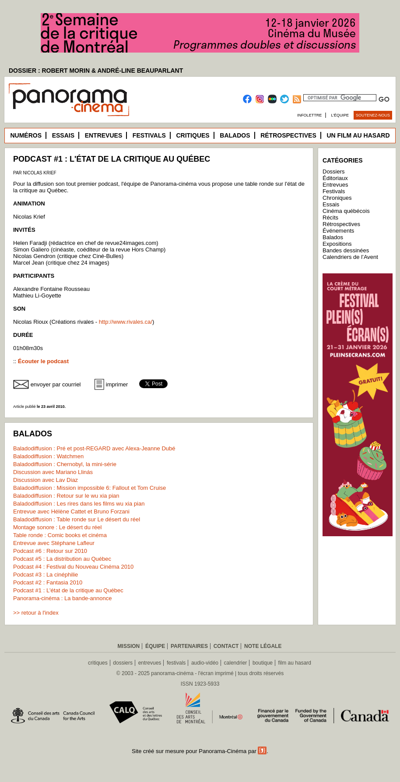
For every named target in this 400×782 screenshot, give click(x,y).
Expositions (337, 244)
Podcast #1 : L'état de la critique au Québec (68, 590)
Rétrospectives (288, 135)
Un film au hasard (357, 135)
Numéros (26, 135)
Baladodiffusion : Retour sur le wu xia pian (66, 495)
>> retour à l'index (36, 612)
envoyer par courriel (56, 384)
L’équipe (340, 115)
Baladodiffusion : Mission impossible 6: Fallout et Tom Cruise (89, 488)
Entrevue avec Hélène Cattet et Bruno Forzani (71, 511)
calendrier (235, 663)
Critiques (192, 135)
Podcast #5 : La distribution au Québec (62, 559)
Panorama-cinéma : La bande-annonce (62, 598)
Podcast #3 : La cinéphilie (45, 574)
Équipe (155, 646)
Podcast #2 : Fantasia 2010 (47, 582)
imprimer (117, 384)
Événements (338, 230)
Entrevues (104, 135)
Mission (129, 646)
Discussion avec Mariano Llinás (53, 472)
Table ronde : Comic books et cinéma (60, 535)
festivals (176, 663)
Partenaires (189, 646)
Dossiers (334, 171)
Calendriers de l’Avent (350, 257)
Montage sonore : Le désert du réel (57, 527)
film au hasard (294, 663)
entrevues (149, 663)
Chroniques (337, 198)
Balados (235, 135)
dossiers (123, 663)
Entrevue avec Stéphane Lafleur (54, 543)
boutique (263, 663)
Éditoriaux (335, 178)
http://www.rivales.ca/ (125, 321)
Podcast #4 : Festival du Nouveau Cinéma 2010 (73, 566)
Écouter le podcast (43, 361)
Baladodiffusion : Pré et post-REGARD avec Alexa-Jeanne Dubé (94, 448)
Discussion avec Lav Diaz (45, 480)
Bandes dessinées (346, 250)
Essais (63, 135)
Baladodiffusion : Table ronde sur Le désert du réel (76, 519)
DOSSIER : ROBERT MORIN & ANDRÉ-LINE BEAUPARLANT (96, 70)
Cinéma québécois (346, 211)
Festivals (149, 135)
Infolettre (309, 115)
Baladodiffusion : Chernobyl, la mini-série (64, 464)
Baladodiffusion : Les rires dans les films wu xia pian (78, 503)
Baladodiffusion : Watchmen (48, 456)
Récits (330, 217)
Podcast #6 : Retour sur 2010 (50, 551)
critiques (98, 663)
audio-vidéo (204, 663)
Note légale (262, 646)
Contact (226, 646)
